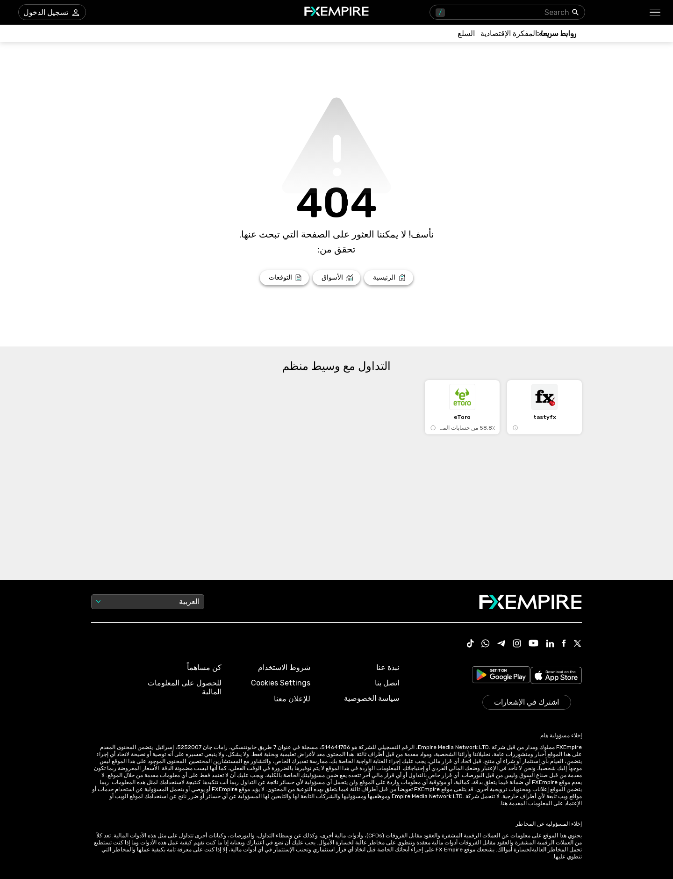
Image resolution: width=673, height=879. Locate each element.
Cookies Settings (280, 682)
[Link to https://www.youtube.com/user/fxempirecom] (533, 644)
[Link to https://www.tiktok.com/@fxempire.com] (470, 644)
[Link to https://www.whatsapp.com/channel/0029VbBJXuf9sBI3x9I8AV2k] (485, 644)
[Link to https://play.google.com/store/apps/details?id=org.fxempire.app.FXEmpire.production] (501, 676)
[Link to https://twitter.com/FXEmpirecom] (577, 644)
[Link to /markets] (337, 277)
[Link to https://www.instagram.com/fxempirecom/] (517, 644)
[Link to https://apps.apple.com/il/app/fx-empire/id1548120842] (556, 676)
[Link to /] (388, 277)
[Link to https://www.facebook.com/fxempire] (564, 644)
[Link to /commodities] (466, 33)
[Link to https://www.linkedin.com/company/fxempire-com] (550, 644)
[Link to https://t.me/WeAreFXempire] (501, 644)
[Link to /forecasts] (284, 277)
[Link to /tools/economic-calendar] (508, 33)
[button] (655, 12)
